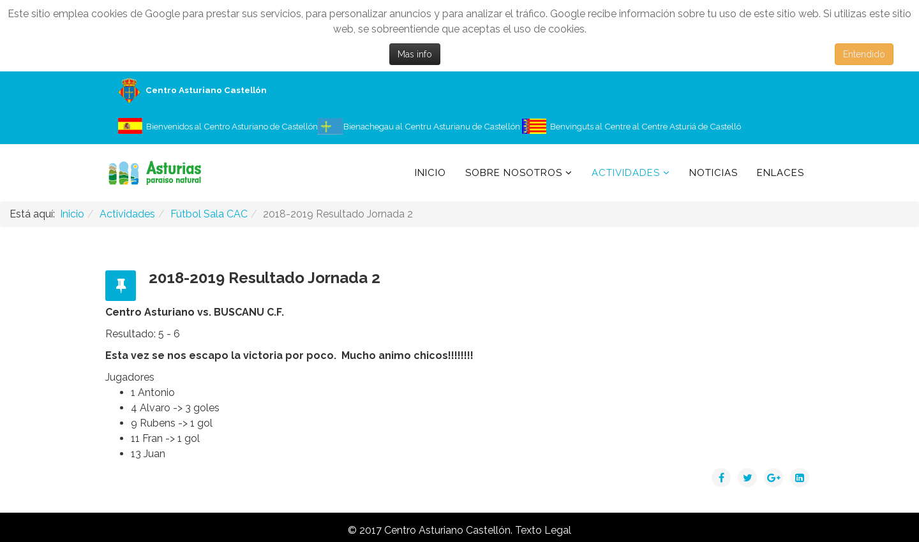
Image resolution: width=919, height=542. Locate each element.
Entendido (864, 54)
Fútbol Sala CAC (209, 214)
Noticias (713, 173)
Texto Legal (543, 530)
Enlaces (780, 173)
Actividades (626, 173)
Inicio (430, 173)
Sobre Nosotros (513, 173)
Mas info (415, 54)
